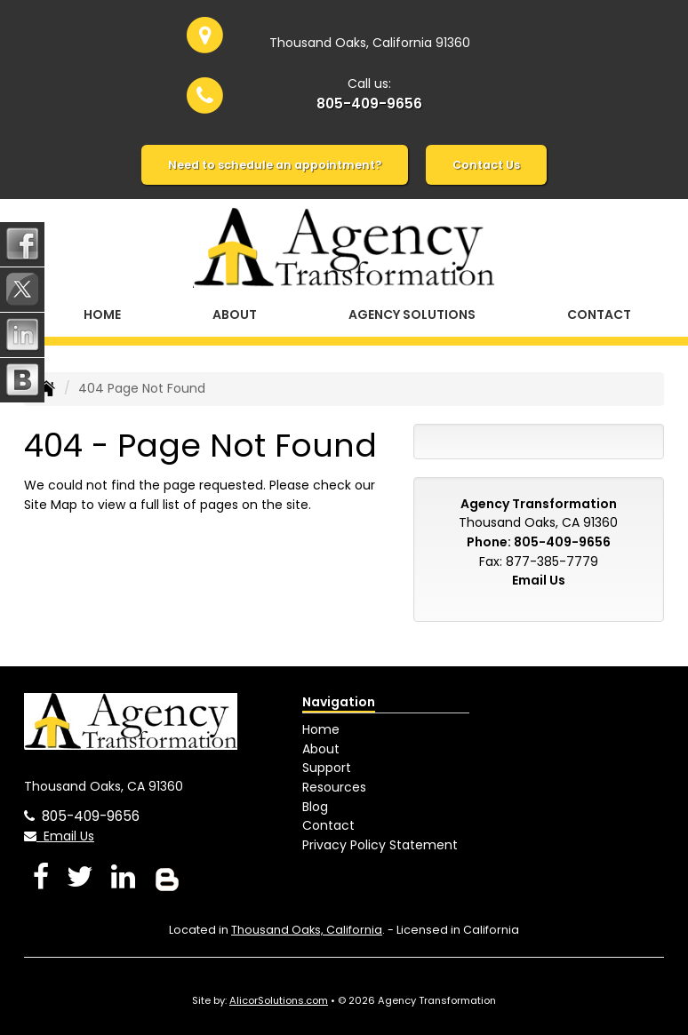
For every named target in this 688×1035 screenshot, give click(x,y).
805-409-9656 (369, 103)
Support (326, 767)
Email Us (538, 580)
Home (102, 314)
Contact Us (486, 164)
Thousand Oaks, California (306, 929)
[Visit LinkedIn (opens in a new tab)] (123, 876)
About (321, 749)
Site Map (50, 505)
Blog (315, 807)
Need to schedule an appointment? (274, 164)
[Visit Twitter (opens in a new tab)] (80, 876)
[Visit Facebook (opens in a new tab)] (41, 876)
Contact (599, 314)
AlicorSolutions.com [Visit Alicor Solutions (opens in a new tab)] (278, 1000)
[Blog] (167, 876)
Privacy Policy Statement (380, 845)
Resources (334, 787)
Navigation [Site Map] (338, 702)
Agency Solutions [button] (412, 314)
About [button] (234, 314)
